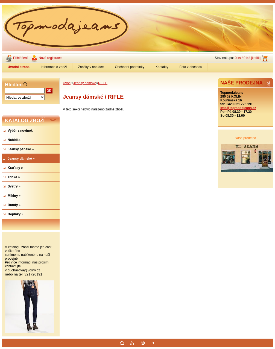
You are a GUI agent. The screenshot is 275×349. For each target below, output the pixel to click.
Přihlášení (20, 58)
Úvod (67, 83)
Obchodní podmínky (129, 67)
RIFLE (102, 83)
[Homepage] (18, 67)
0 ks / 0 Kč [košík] (248, 58)
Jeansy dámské (84, 83)
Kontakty (162, 67)
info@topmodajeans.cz (238, 108)
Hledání (14, 84)
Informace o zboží (54, 67)
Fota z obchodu (191, 67)
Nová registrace (50, 58)
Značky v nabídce (91, 67)
